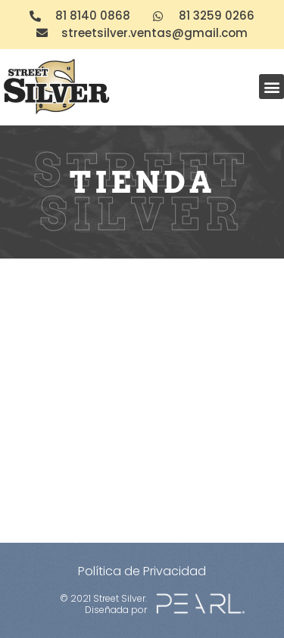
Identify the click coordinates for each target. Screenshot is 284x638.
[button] (271, 86)
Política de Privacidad (142, 571)
